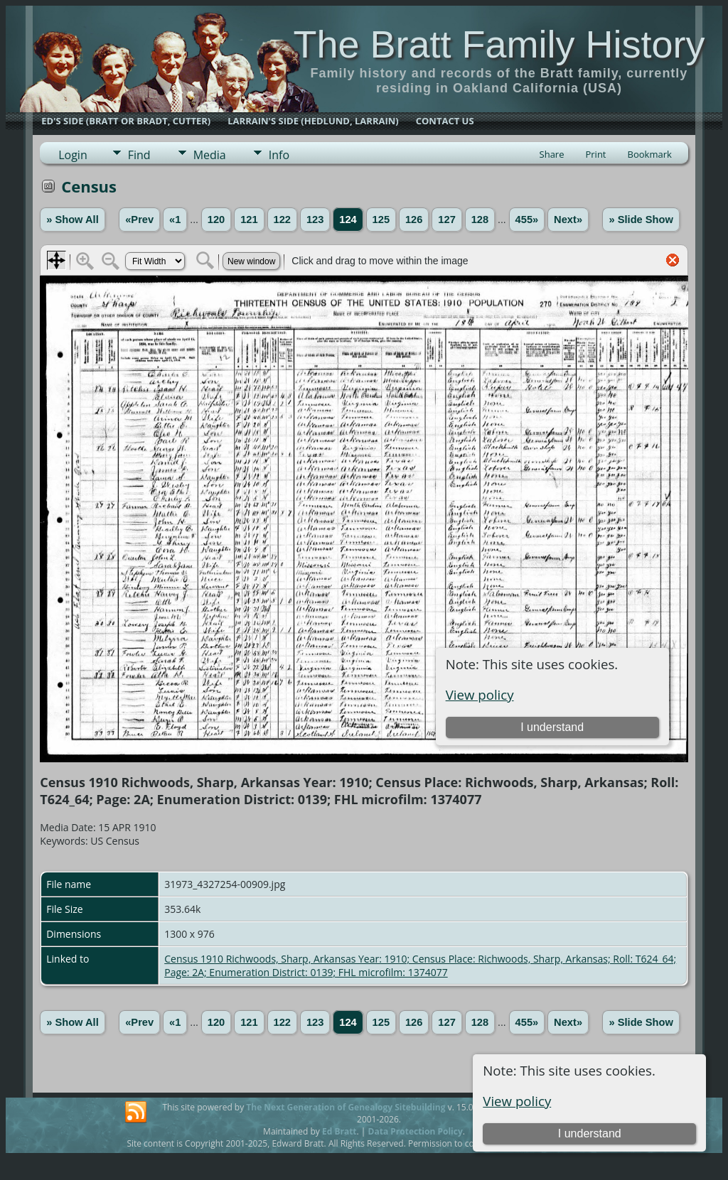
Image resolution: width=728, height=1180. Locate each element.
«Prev (139, 219)
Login (72, 155)
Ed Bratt (339, 1131)
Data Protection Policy (415, 1131)
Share (552, 154)
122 (282, 219)
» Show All (72, 219)
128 (479, 219)
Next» (568, 219)
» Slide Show (641, 219)
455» (527, 219)
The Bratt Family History (499, 44)
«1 (175, 219)
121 (248, 219)
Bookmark (650, 154)
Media (209, 155)
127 (446, 219)
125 (381, 219)
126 (413, 219)
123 (314, 219)
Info (279, 155)
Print (595, 154)
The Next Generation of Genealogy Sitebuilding (345, 1107)
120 (216, 219)
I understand (589, 1133)
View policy (517, 1101)
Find (139, 155)
